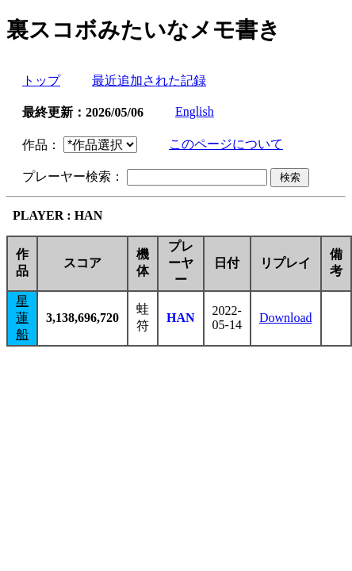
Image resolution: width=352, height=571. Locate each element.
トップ (41, 80)
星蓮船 (22, 317)
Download (285, 317)
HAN (180, 317)
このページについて (226, 144)
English (194, 111)
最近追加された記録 (149, 80)
